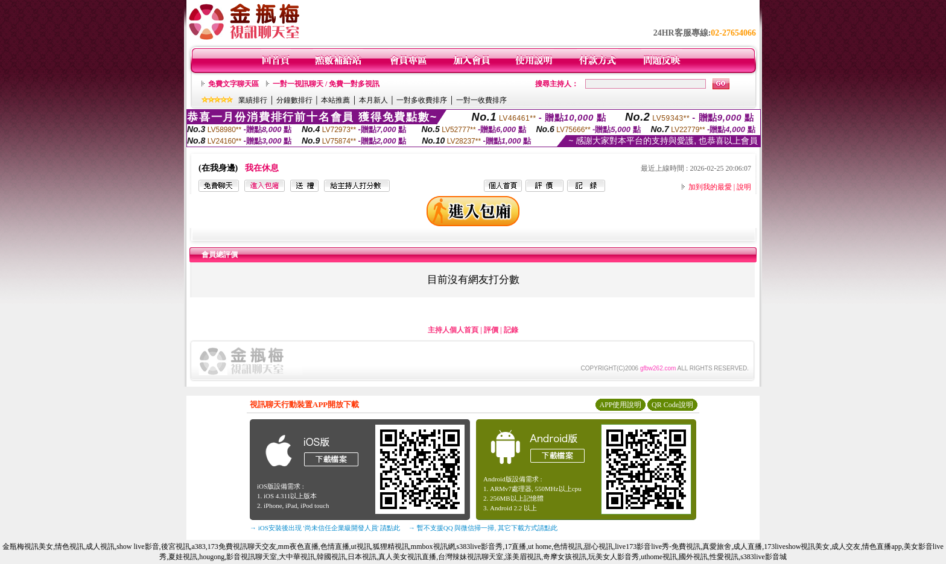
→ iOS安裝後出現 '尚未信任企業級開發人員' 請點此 (325, 527)
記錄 (511, 330)
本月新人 (373, 100)
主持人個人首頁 (453, 330)
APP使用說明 (620, 405)
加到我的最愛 (710, 187)
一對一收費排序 (481, 100)
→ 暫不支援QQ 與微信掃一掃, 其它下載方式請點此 (482, 527)
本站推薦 (335, 100)
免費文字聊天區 (233, 84)
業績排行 (252, 100)
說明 (744, 187)
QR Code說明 (672, 405)
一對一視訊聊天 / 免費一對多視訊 (326, 84)
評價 (491, 330)
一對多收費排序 (421, 100)
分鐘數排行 (294, 100)
